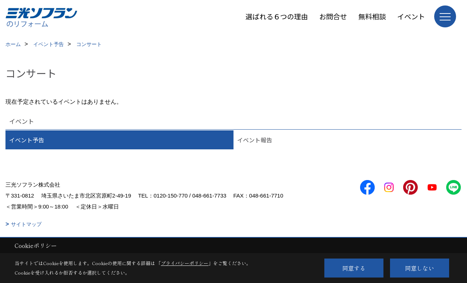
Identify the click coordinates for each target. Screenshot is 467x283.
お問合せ (333, 16)
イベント (411, 16)
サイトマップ (26, 224)
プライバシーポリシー (184, 263)
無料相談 (372, 16)
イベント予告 (26, 139)
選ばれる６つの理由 (277, 16)
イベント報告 (254, 139)
